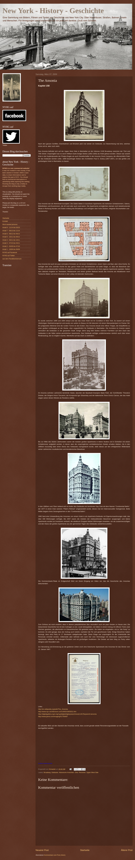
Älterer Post (127, 850)
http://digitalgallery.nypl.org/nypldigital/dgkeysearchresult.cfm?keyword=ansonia (67, 714)
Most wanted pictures (9, 224)
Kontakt (5, 221)
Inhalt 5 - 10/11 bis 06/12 (11, 237)
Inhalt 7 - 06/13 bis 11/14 (11, 231)
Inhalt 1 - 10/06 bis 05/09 (11, 249)
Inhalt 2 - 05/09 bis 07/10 (11, 246)
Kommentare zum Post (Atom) (54, 855)
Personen (82, 772)
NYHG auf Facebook (9, 252)
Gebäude (55, 772)
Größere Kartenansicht (45, 763)
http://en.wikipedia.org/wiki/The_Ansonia (53, 709)
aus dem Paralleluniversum (11, 259)
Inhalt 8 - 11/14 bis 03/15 (11, 227)
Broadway (47, 772)
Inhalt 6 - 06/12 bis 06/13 (11, 234)
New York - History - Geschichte (53, 11)
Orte (76, 772)
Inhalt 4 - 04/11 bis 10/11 (11, 240)
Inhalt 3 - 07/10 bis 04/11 (11, 243)
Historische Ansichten (66, 772)
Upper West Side (92, 772)
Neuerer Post (42, 850)
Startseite (84, 850)
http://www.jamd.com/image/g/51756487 (53, 716)
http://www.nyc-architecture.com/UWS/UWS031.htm (57, 711)
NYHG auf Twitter (8, 255)
